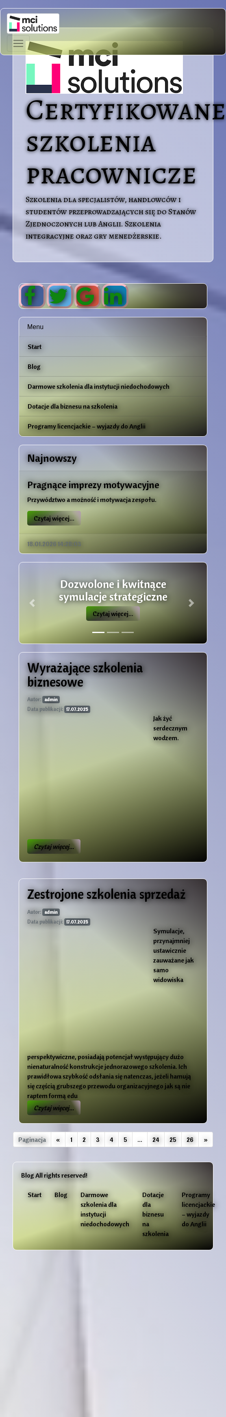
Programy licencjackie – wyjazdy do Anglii (87, 426)
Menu (35, 326)
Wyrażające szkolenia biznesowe (85, 674)
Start (34, 346)
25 (173, 1139)
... (139, 1139)
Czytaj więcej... (54, 518)
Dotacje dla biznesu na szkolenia (72, 406)
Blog (34, 366)
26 (190, 1139)
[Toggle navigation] (18, 43)
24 (155, 1139)
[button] (33, 603)
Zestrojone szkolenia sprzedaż (106, 894)
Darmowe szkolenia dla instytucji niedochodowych (99, 386)
